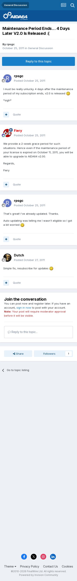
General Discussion (40, 48)
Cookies (67, 566)
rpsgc (11, 44)
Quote (17, 114)
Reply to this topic (39, 61)
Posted (29, 80)
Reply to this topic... (23, 332)
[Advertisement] (38, 417)
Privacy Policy (29, 566)
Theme (10, 566)
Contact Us (50, 566)
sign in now (23, 307)
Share (18, 354)
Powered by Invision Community (38, 574)
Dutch (19, 255)
